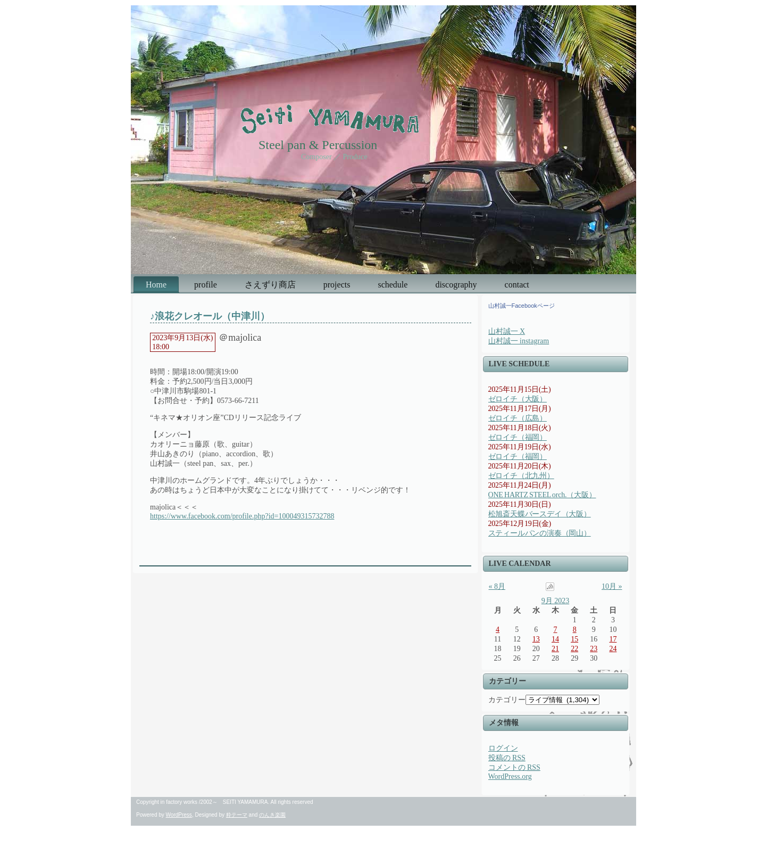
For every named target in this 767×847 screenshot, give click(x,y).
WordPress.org (510, 776)
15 (574, 639)
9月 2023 (555, 601)
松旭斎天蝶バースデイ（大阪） (539, 514)
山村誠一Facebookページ (521, 305)
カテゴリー (507, 700)
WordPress (179, 815)
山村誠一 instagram (518, 341)
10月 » (612, 586)
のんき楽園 (272, 815)
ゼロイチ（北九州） (521, 476)
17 (612, 639)
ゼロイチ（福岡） (517, 437)
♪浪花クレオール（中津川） (210, 316)
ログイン (503, 748)
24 (612, 649)
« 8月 (497, 586)
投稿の (507, 758)
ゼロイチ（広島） (517, 418)
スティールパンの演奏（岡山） (539, 533)
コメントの (514, 767)
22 (574, 649)
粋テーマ (236, 815)
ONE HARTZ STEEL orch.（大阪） (542, 495)
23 (593, 649)
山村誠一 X (507, 331)
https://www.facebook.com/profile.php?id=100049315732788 (242, 516)
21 (555, 649)
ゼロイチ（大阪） (517, 399)
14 (555, 639)
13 (536, 639)
